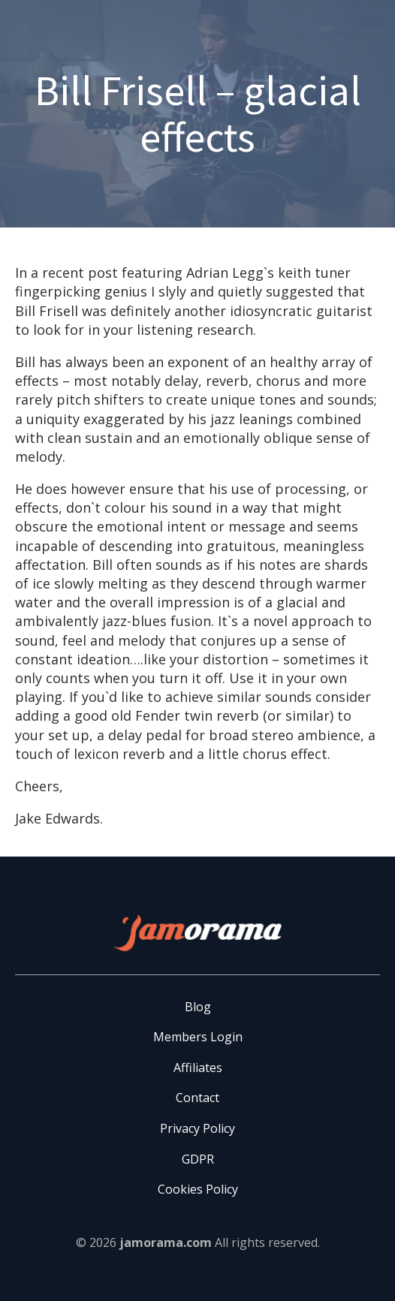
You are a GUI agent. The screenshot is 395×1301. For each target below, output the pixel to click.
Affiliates (197, 1067)
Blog (198, 1006)
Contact (197, 1097)
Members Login (198, 1036)
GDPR (198, 1159)
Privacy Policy (197, 1128)
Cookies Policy (198, 1189)
